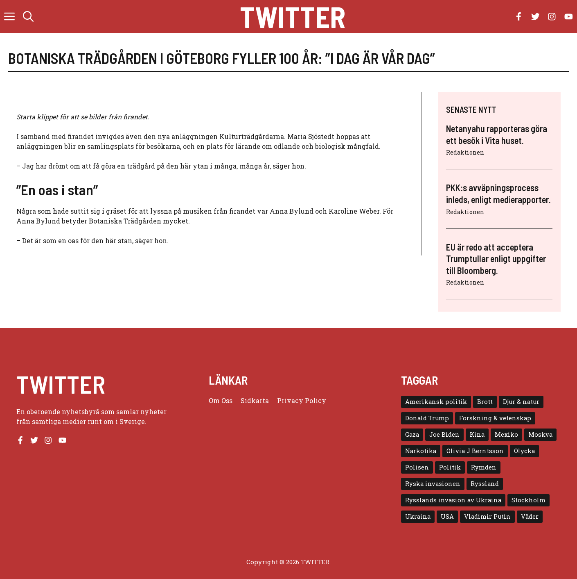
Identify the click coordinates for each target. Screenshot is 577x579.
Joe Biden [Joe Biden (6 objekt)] (444, 434)
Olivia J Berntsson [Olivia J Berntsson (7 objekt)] (475, 451)
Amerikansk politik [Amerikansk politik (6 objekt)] (436, 402)
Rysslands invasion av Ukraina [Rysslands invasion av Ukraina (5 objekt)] (453, 500)
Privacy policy (301, 400)
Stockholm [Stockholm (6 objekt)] (528, 500)
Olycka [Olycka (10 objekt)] (524, 451)
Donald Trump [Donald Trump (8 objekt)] (427, 418)
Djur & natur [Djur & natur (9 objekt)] (521, 402)
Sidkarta (255, 400)
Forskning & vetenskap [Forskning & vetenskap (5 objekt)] (495, 418)
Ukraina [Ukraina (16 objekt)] (417, 516)
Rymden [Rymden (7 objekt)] (483, 467)
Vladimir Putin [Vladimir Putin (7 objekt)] (487, 516)
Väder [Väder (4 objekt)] (530, 516)
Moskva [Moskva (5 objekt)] (540, 434)
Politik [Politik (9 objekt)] (450, 467)
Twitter (292, 16)
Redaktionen (465, 152)
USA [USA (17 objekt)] (447, 516)
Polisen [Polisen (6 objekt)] (417, 467)
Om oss (220, 400)
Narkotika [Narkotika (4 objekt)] (420, 451)
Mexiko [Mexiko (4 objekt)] (506, 434)
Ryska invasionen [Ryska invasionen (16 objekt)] (432, 484)
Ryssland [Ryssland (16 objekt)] (485, 484)
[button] (28, 16)
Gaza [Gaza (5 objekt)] (412, 434)
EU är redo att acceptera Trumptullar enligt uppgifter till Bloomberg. (496, 259)
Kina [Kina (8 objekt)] (477, 434)
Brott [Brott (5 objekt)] (485, 402)
